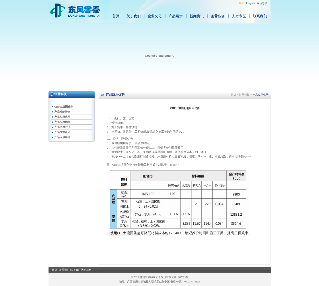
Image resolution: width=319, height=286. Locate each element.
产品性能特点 (62, 111)
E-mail (75, 269)
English (250, 3)
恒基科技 (244, 94)
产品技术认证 (62, 132)
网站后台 (86, 269)
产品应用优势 (62, 122)
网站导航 (262, 3)
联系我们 (64, 269)
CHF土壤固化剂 (63, 106)
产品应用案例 (62, 137)
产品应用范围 (62, 116)
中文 (241, 3)
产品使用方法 (62, 127)
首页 (233, 94)
